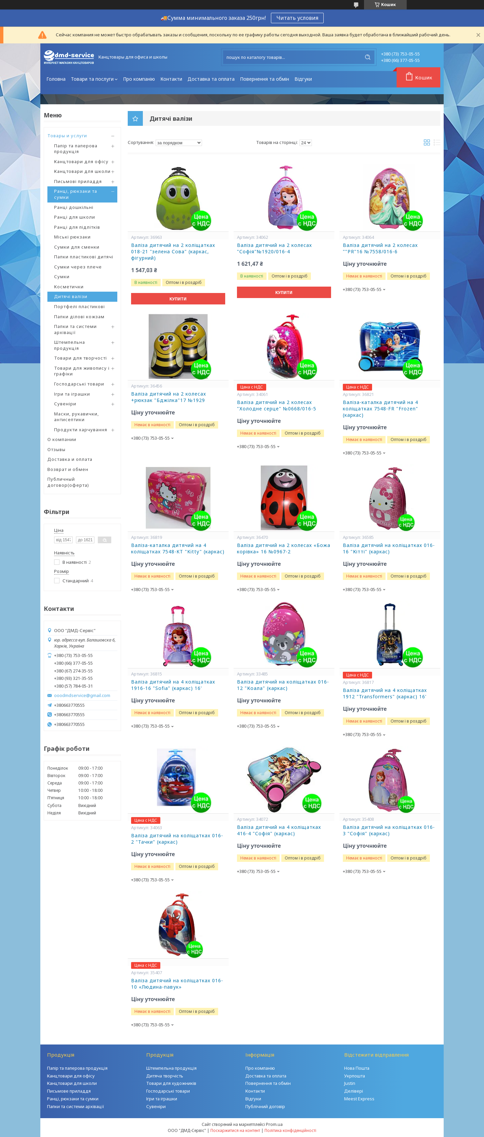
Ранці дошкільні (73, 207)
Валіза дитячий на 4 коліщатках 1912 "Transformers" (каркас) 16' (385, 693)
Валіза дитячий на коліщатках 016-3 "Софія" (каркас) (389, 830)
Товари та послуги (92, 79)
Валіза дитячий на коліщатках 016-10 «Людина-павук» (177, 984)
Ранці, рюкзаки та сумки (75, 194)
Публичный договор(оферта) (68, 482)
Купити (178, 299)
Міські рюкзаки (72, 237)
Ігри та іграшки (72, 394)
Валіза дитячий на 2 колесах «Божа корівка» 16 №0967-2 (283, 548)
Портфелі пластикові (79, 306)
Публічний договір (265, 1106)
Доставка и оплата (69, 459)
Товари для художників (171, 1083)
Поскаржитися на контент (235, 1130)
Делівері (353, 1091)
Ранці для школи (74, 217)
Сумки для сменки (76, 247)
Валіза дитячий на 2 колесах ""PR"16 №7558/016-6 (380, 248)
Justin (349, 1083)
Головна (56, 79)
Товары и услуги (67, 136)
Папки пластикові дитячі (83, 257)
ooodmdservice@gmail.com (82, 695)
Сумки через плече (78, 267)
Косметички (69, 287)
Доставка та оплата (211, 79)
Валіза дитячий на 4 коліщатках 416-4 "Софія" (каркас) (279, 830)
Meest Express (359, 1099)
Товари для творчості (80, 358)
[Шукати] (367, 57)
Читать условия (297, 18)
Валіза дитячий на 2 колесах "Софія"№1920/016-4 (274, 248)
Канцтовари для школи (82, 171)
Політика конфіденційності (290, 1130)
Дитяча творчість (164, 1076)
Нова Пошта (356, 1068)
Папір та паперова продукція (75, 149)
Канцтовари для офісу (81, 161)
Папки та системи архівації (75, 329)
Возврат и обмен (67, 469)
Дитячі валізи (70, 296)
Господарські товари (79, 384)
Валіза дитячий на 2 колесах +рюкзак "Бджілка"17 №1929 (168, 397)
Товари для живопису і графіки (82, 371)
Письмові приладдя (78, 181)
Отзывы (56, 449)
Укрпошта (354, 1076)
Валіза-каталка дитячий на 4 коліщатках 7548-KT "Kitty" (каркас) (178, 548)
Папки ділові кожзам (79, 317)
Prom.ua (274, 1124)
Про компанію (139, 79)
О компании (61, 439)
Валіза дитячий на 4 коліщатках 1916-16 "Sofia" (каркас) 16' (173, 685)
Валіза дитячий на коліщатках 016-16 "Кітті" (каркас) (389, 548)
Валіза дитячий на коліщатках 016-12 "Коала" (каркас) (283, 685)
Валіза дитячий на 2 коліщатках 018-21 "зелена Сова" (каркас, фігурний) (173, 251)
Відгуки (303, 79)
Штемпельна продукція (69, 345)
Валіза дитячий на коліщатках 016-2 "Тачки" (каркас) (177, 839)
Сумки (62, 276)
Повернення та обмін (264, 79)
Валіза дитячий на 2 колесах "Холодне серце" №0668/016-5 (276, 405)
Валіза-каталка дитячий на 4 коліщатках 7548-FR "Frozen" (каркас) (380, 408)
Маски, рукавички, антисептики (76, 417)
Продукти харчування (80, 430)
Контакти (171, 79)
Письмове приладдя (69, 1091)
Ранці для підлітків (77, 227)
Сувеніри (65, 404)
